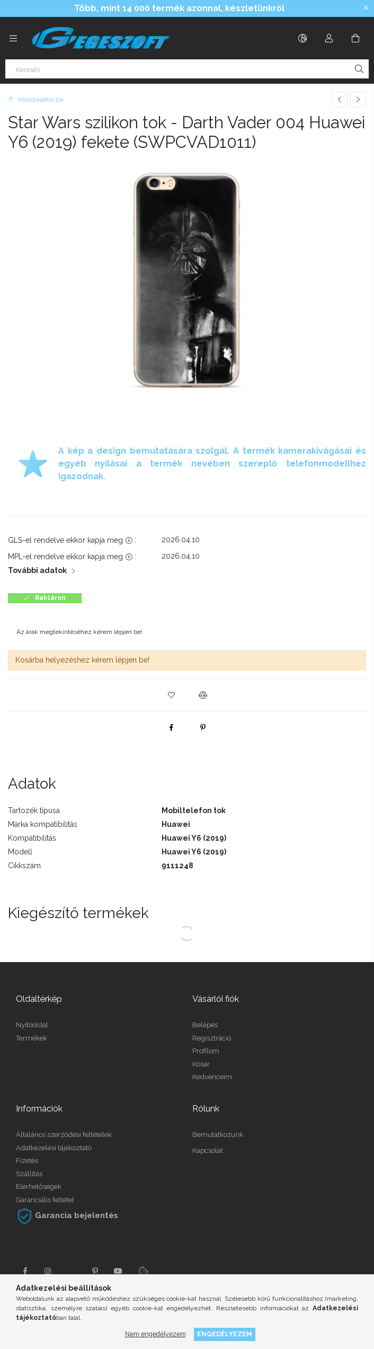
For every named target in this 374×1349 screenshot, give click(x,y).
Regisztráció (211, 1038)
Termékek (31, 1038)
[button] (171, 695)
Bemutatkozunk (217, 1135)
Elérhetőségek (38, 1187)
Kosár (201, 1064)
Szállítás (29, 1174)
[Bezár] (366, 8)
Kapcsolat (207, 1150)
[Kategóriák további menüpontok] (13, 38)
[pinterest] (202, 727)
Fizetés (27, 1161)
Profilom (205, 1051)
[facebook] (171, 727)
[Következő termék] (358, 100)
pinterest (95, 1271)
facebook (25, 1271)
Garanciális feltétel (45, 1200)
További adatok (37, 570)
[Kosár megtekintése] (355, 38)
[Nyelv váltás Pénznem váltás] (302, 38)
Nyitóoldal (32, 1025)
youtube (118, 1271)
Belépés (205, 1025)
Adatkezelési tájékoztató (54, 1148)
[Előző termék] (340, 100)
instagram (48, 1271)
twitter (72, 1271)
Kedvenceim (212, 1077)
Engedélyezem (224, 1334)
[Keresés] (187, 68)
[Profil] (329, 38)
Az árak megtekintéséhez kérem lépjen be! (79, 632)
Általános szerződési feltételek (64, 1135)
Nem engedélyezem (155, 1334)
